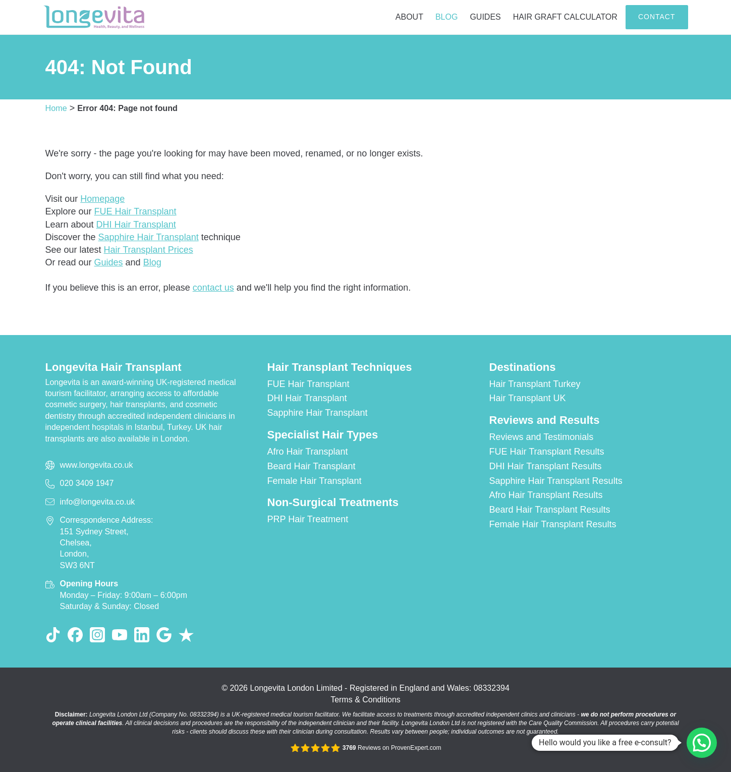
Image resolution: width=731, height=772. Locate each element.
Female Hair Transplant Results (552, 524)
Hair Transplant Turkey (535, 384)
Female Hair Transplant (314, 481)
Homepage (102, 199)
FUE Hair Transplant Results (546, 452)
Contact (657, 17)
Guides (485, 17)
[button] (702, 743)
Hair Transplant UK (527, 398)
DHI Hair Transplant (136, 224)
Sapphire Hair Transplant (148, 237)
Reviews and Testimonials (541, 437)
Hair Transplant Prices (148, 250)
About (409, 17)
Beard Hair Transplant (311, 466)
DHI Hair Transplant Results (545, 466)
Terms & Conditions (365, 699)
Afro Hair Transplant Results (546, 495)
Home (56, 108)
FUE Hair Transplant (135, 211)
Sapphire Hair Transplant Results (556, 481)
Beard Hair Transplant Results (549, 510)
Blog (446, 17)
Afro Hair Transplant (307, 452)
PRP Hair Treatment (308, 519)
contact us (213, 288)
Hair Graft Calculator (565, 17)
